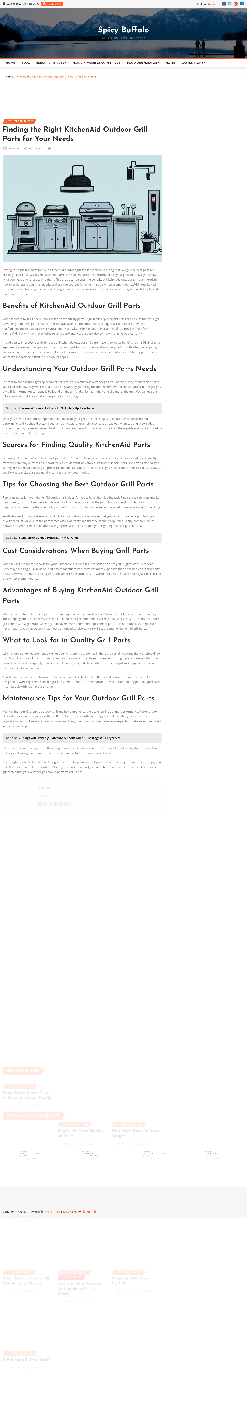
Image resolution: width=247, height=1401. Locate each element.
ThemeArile (89, 1212)
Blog (26, 63)
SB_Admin (15, 323)
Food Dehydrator (143, 63)
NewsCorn (70, 1212)
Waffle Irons (193, 63)
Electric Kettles (51, 63)
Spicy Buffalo (123, 30)
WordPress (52, 1212)
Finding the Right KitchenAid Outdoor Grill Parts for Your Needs (56, 78)
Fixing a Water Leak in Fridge (96, 63)
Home (10, 63)
